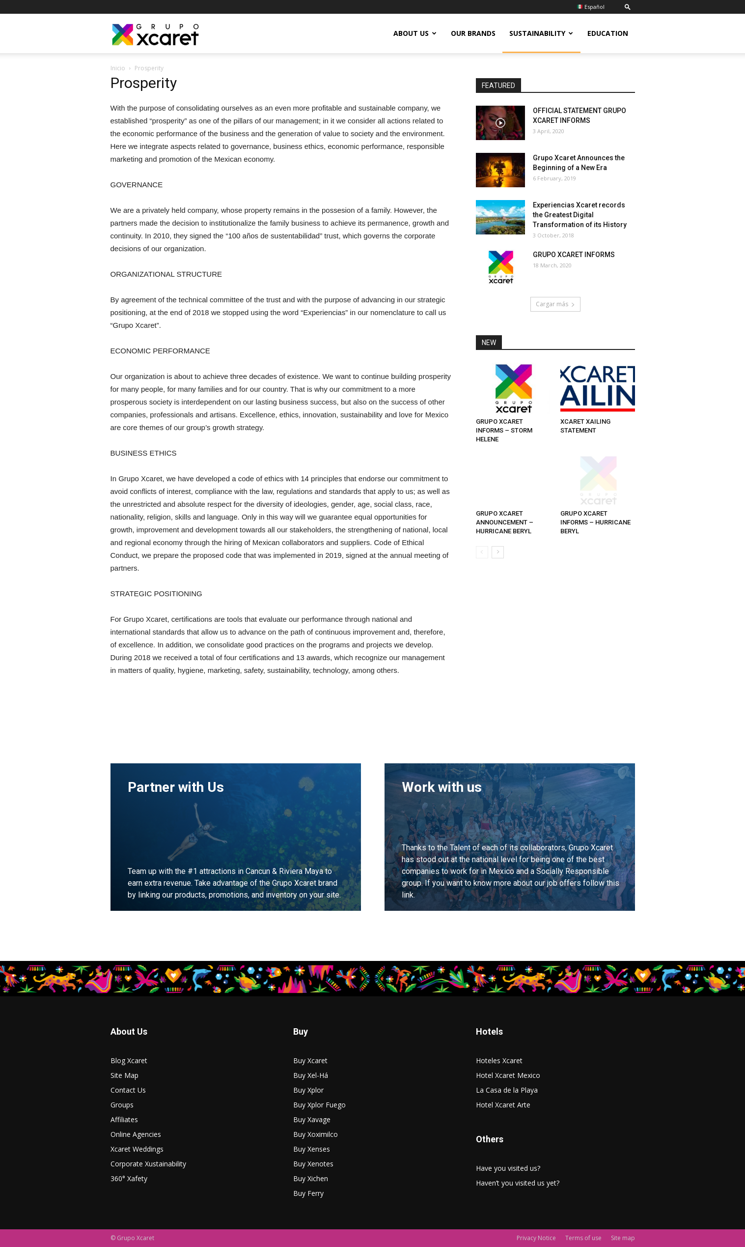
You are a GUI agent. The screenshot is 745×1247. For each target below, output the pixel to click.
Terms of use (583, 1238)
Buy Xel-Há (310, 1075)
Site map (623, 1238)
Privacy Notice (536, 1238)
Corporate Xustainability (148, 1163)
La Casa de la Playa (507, 1090)
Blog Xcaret (128, 1060)
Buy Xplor (308, 1090)
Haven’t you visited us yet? (517, 1183)
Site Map (124, 1075)
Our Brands (473, 33)
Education (607, 33)
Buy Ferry (308, 1193)
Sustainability (541, 33)
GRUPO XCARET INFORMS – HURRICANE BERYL (595, 522)
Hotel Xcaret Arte (503, 1104)
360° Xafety (128, 1178)
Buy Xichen (310, 1178)
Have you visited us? (508, 1168)
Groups (122, 1104)
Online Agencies (135, 1134)
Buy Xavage (312, 1119)
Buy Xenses (311, 1149)
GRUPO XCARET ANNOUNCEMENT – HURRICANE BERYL (504, 522)
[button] (627, 6)
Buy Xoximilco (315, 1134)
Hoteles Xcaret (499, 1060)
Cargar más (555, 304)
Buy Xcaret (310, 1060)
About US (415, 33)
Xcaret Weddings (137, 1149)
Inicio (117, 68)
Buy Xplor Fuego (319, 1104)
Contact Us (128, 1090)
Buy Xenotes (313, 1163)
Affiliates (124, 1119)
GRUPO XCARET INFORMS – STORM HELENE (504, 430)
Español (591, 6)
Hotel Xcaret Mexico (508, 1075)
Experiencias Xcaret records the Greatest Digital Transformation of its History (580, 215)
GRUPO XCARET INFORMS (574, 255)
